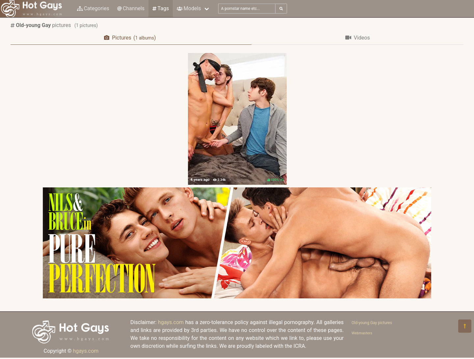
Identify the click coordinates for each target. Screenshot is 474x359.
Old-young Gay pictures (372, 322)
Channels (131, 8)
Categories (93, 8)
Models (189, 8)
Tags (160, 8)
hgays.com (85, 351)
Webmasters (362, 333)
